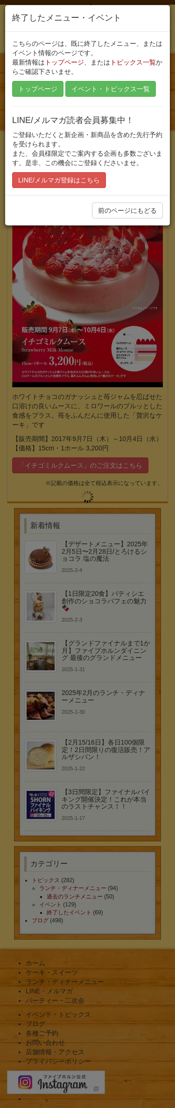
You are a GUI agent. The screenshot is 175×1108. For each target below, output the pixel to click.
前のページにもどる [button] (127, 210)
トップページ (64, 62)
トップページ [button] (37, 89)
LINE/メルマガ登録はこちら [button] (59, 180)
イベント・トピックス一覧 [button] (110, 89)
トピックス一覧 (133, 62)
